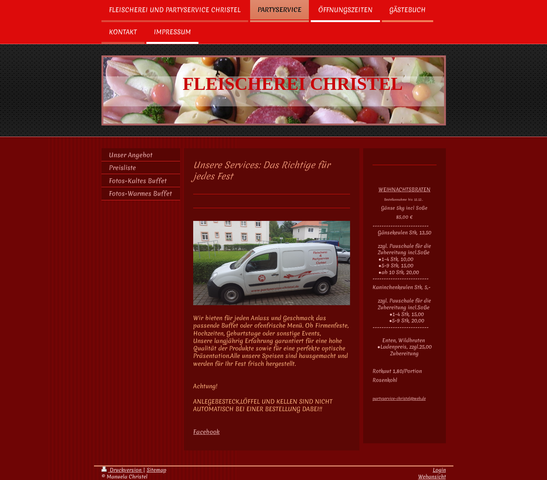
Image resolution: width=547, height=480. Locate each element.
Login (439, 470)
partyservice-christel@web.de (399, 398)
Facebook (206, 432)
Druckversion (122, 470)
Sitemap (156, 470)
